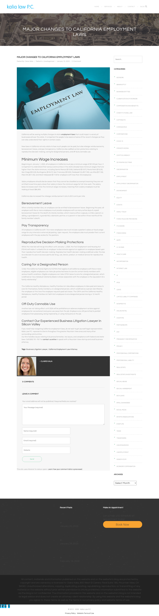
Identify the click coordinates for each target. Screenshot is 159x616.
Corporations (122, 134)
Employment (122, 176)
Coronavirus (122, 127)
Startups (120, 424)
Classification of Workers (127, 99)
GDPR (118, 240)
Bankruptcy (121, 84)
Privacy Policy (70, 613)
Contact (130, 6)
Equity (119, 197)
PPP (118, 332)
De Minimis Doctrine (124, 162)
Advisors (120, 77)
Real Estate (121, 367)
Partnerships (122, 325)
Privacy (120, 346)
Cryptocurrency (123, 155)
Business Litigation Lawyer (37, 350)
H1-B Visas (120, 247)
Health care (121, 254)
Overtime (120, 318)
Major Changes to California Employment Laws (48, 57)
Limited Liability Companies (127, 296)
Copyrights (121, 120)
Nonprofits (121, 304)
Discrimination (122, 169)
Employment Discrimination (127, 183)
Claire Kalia (29, 61)
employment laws (69, 135)
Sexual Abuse (122, 381)
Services (107, 6)
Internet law (122, 268)
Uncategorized (48, 61)
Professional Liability (125, 360)
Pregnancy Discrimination (127, 339)
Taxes (119, 431)
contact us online (50, 340)
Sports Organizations (125, 417)
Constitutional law (124, 113)
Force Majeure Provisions (127, 219)
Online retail (122, 311)
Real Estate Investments (126, 374)
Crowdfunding (123, 148)
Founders (120, 226)
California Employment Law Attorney (63, 350)
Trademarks (121, 438)
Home (96, 6)
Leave (119, 289)
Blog (142, 6)
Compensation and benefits (127, 106)
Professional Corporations (127, 353)
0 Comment (76, 61)
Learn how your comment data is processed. (65, 470)
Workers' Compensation (126, 466)
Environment (122, 190)
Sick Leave (120, 395)
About (119, 6)
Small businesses (123, 403)
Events (119, 205)
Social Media (121, 410)
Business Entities (123, 91)
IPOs (118, 282)
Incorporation (122, 261)
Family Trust (121, 212)
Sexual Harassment (124, 388)
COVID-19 (120, 141)
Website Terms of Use (85, 613)
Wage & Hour (121, 459)
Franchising (121, 233)
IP (117, 275)
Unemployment (123, 452)
